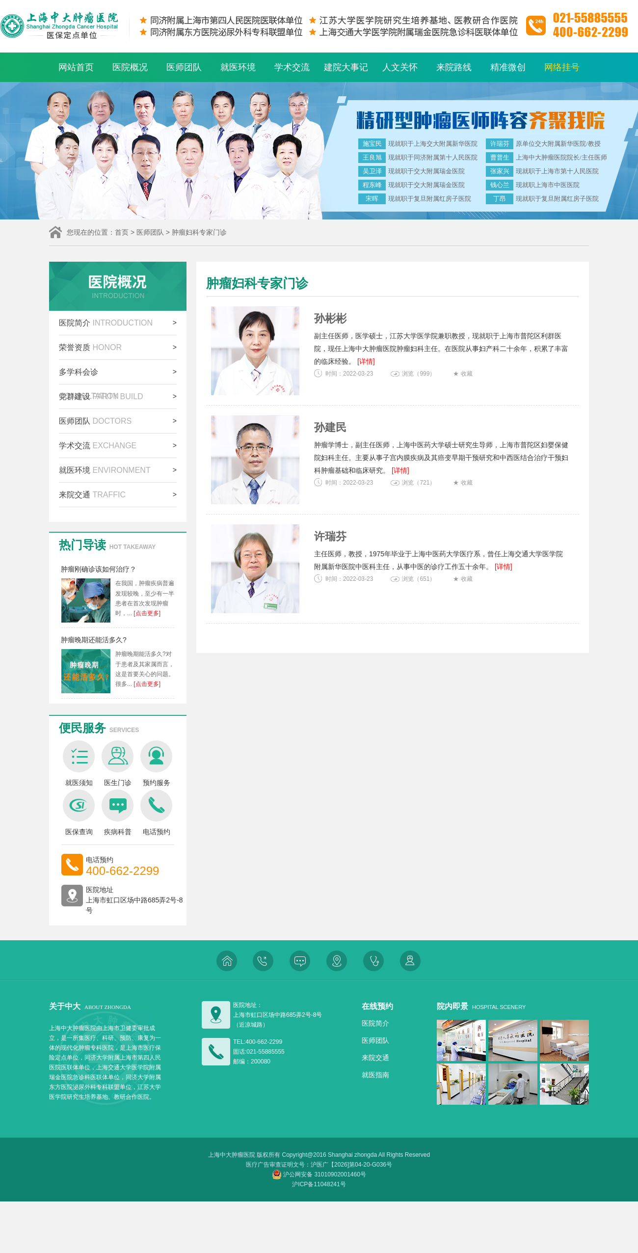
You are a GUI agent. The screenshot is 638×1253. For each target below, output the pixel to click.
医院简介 (106, 323)
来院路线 (454, 67)
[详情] (366, 361)
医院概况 (130, 67)
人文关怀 (400, 67)
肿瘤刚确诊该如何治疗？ (98, 569)
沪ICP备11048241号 (319, 1184)
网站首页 (76, 67)
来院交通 (92, 494)
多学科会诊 (89, 376)
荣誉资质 (90, 347)
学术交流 (292, 67)
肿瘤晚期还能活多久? (94, 640)
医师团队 (184, 67)
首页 (122, 232)
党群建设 (101, 396)
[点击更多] (146, 613)
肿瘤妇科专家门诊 (199, 232)
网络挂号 (562, 67)
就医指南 (375, 1075)
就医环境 (238, 67)
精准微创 (508, 67)
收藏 (467, 373)
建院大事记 (346, 67)
